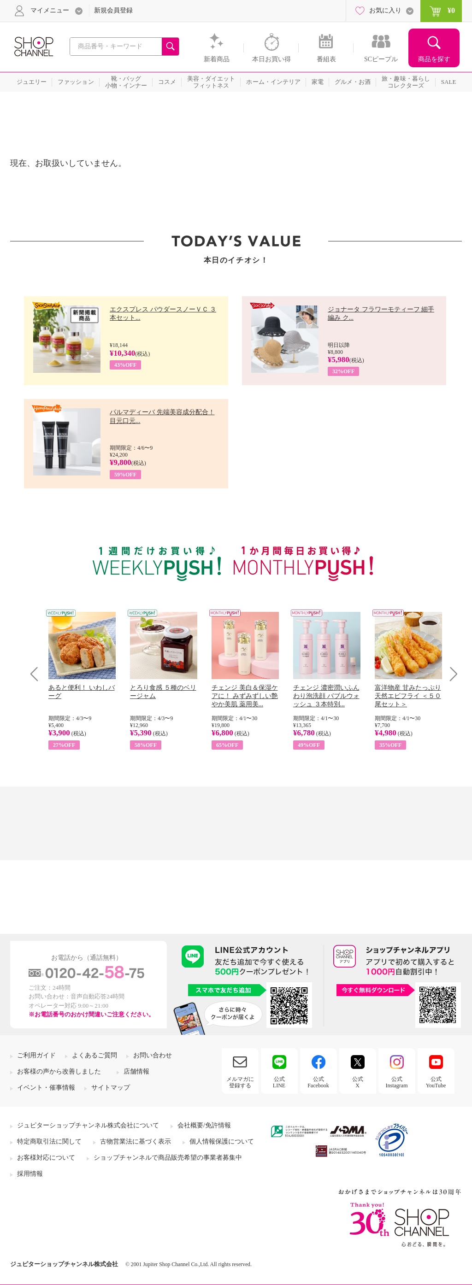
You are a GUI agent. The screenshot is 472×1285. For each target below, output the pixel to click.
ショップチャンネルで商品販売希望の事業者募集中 (168, 1157)
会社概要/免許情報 (204, 1125)
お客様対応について (46, 1157)
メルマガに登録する (240, 1082)
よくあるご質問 (94, 1055)
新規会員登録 (113, 10)
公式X (357, 1082)
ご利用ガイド (36, 1055)
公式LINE (279, 1082)
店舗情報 (136, 1071)
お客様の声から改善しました (59, 1071)
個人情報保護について (221, 1141)
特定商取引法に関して (49, 1141)
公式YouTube (436, 1082)
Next (450, 673)
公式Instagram (397, 1082)
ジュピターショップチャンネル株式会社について (88, 1125)
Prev (37, 673)
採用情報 (30, 1173)
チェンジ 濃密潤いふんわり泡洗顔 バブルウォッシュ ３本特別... (326, 696)
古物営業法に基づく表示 (135, 1141)
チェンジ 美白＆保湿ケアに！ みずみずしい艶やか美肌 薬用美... (245, 696)
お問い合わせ (152, 1055)
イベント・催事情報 (46, 1087)
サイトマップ (110, 1087)
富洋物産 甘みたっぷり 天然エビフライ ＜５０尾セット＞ (408, 696)
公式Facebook (318, 1082)
